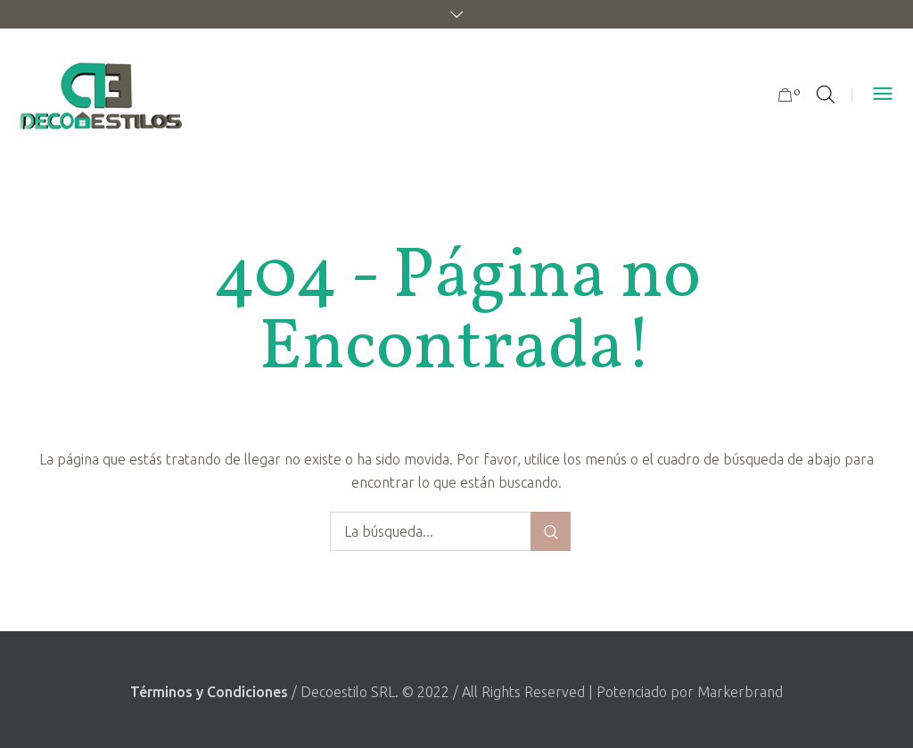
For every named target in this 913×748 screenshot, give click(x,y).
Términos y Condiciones (209, 692)
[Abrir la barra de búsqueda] (826, 95)
